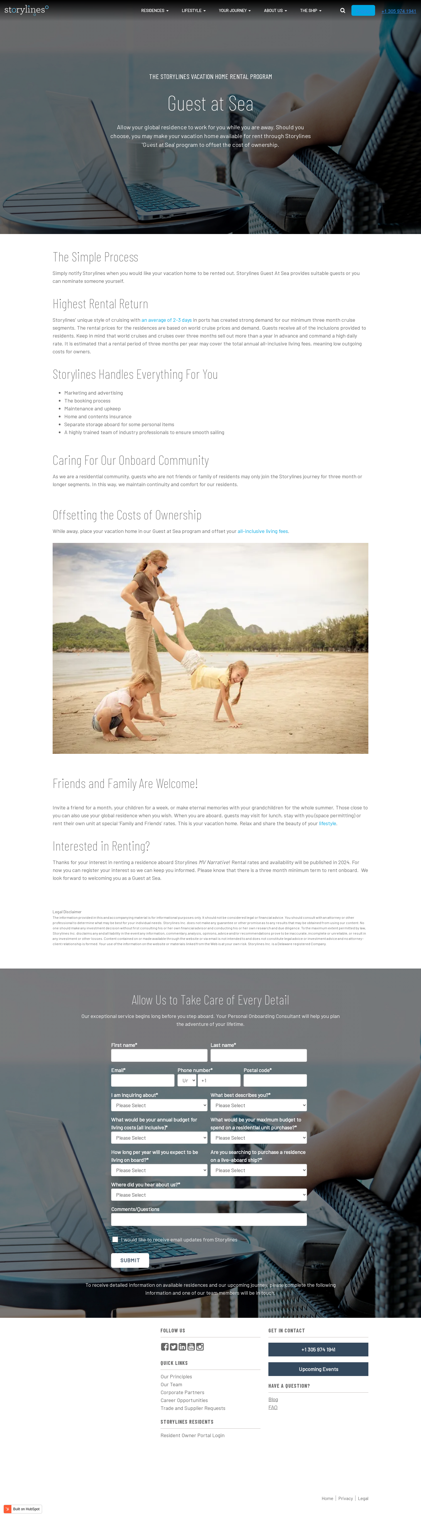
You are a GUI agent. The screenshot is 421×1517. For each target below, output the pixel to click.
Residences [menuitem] (152, 10)
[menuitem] (165, 1346)
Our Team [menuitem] (171, 1384)
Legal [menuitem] (363, 1498)
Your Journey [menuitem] (232, 10)
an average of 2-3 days (166, 320)
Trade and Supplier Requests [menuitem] (193, 1408)
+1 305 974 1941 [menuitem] (318, 1349)
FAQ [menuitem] (272, 1407)
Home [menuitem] (327, 1498)
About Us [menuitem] (273, 10)
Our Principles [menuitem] (176, 1376)
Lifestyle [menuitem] (191, 10)
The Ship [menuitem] (308, 10)
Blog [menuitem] (273, 1399)
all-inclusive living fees (263, 531)
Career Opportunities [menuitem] (184, 1400)
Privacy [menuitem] (345, 1498)
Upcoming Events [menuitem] (318, 1369)
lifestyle (327, 823)
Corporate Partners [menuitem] (182, 1392)
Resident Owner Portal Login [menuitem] (193, 1435)
